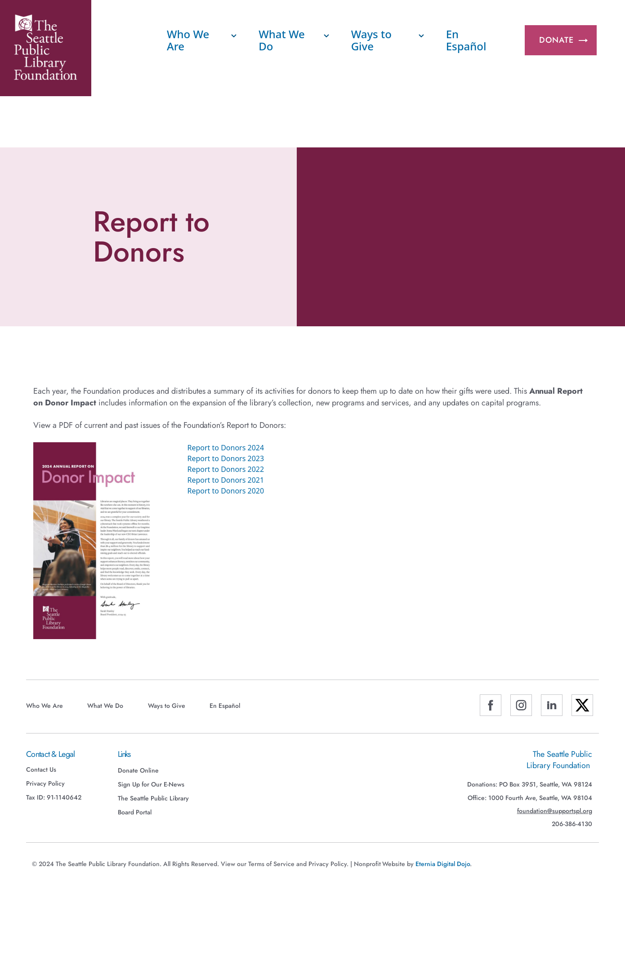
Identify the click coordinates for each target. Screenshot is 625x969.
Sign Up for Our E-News (151, 784)
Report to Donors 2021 (226, 480)
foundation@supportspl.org (554, 811)
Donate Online (138, 770)
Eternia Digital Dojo (442, 863)
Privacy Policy (45, 783)
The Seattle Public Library (153, 798)
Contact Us (41, 769)
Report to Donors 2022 (226, 469)
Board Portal (135, 812)
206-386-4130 (572, 824)
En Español (466, 40)
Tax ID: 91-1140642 (53, 797)
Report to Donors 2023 (226, 458)
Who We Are (188, 40)
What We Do (282, 40)
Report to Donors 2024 (226, 448)
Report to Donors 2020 (226, 491)
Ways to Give (371, 40)
